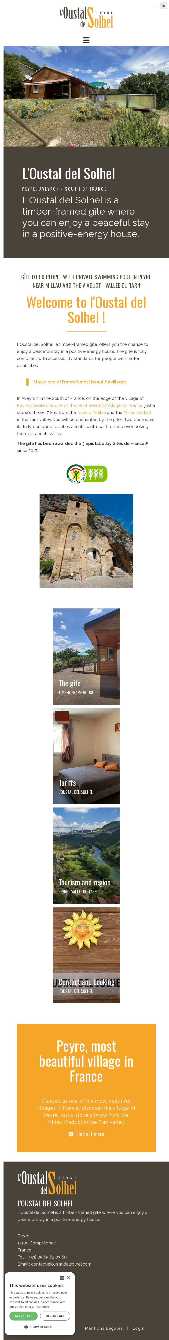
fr (155, 6)
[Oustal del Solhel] (86, 16)
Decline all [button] (55, 1316)
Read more (42, 1307)
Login (139, 1328)
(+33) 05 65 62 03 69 (47, 1257)
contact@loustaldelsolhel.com (61, 1264)
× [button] (68, 1278)
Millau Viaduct (137, 412)
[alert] (40, 1303)
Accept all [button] (23, 1316)
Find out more (90, 1133)
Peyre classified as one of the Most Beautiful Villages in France (79, 405)
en (163, 6)
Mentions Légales (104, 1328)
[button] (86, 40)
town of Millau (91, 412)
